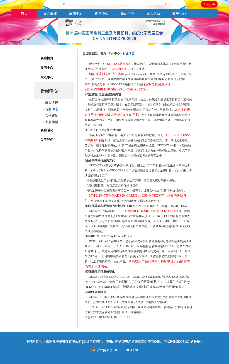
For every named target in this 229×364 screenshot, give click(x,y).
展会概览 (50, 13)
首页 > (104, 53)
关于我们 (179, 13)
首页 (24, 13)
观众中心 (101, 13)
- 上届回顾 (50, 122)
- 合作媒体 (50, 115)
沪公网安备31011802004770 (117, 350)
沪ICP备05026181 (177, 341)
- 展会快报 (50, 102)
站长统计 (196, 341)
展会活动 (153, 13)
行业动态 (128, 53)
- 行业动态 (50, 109)
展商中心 (76, 13)
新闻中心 (127, 13)
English (209, 4)
